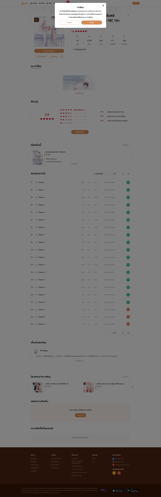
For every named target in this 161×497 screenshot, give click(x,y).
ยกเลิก (69, 22)
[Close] (103, 5)
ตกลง (92, 22)
